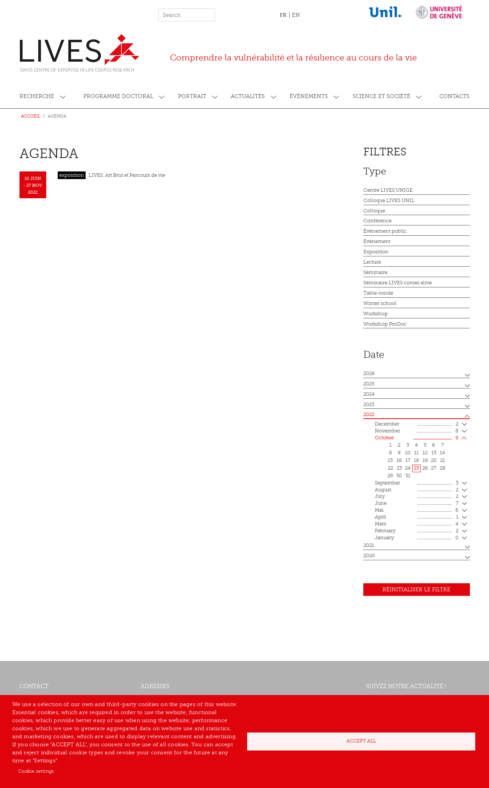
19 (425, 460)
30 (399, 475)
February (416, 531)
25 (416, 468)
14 (442, 452)
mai (416, 510)
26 (425, 468)
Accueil (30, 116)
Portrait (192, 96)
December (416, 424)
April (416, 517)
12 (425, 452)
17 (407, 460)
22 (390, 468)
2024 (369, 394)
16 (399, 460)
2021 (368, 545)
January (416, 538)
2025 (368, 384)
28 (442, 468)
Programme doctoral (118, 96)
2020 (369, 555)
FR (283, 15)
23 (399, 468)
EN (296, 15)
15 (390, 460)
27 (433, 468)
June (416, 503)
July (416, 496)
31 (407, 475)
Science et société (381, 96)
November (416, 431)
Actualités (248, 96)
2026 (369, 373)
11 (416, 452)
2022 (368, 414)
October (416, 438)
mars (416, 524)
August (416, 490)
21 (442, 460)
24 (408, 468)
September (416, 483)
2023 (368, 404)
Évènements (309, 96)
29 (390, 475)
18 (416, 460)
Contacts (454, 96)
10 (407, 452)
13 (433, 452)
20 (434, 460)
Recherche (36, 96)
